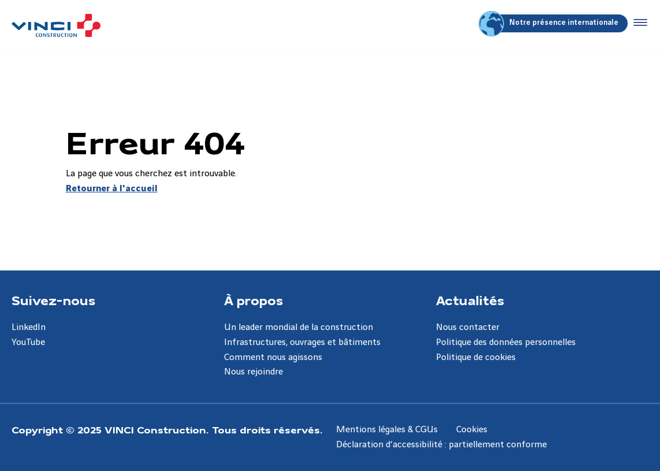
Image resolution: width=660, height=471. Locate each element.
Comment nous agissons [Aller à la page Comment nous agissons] (273, 357)
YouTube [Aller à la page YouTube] (28, 342)
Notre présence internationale (550, 23)
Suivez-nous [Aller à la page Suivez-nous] (53, 300)
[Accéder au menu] (638, 23)
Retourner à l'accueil (112, 189)
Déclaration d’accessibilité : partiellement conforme (441, 445)
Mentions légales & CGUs (387, 430)
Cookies (471, 430)
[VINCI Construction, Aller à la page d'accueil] (56, 25)
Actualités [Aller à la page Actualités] (470, 300)
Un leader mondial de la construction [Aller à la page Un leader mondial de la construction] (298, 327)
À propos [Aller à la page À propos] (253, 300)
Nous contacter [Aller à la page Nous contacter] (467, 327)
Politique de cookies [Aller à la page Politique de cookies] (476, 357)
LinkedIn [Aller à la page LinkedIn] (29, 327)
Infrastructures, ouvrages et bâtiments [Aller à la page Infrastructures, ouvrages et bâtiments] (302, 342)
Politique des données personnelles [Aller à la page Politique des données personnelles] (506, 342)
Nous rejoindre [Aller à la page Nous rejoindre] (253, 372)
